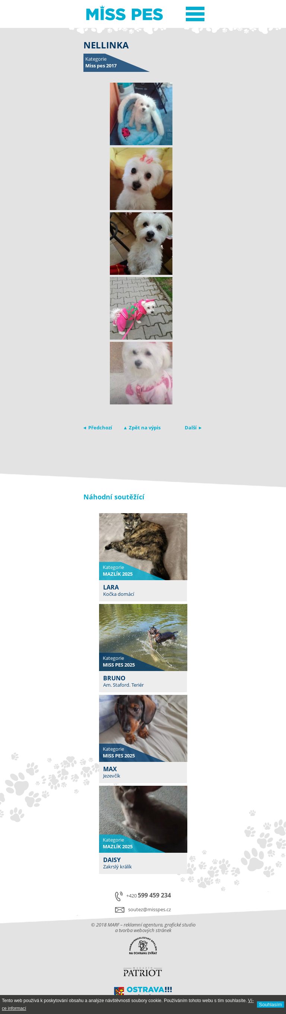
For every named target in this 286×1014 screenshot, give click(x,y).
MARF (113, 924)
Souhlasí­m (270, 1004)
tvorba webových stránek (145, 930)
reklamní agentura (143, 924)
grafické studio (180, 924)
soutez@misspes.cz (149, 909)
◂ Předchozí (97, 427)
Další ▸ (193, 427)
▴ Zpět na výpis (142, 427)
